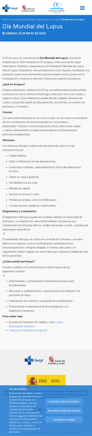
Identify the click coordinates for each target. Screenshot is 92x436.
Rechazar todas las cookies (64, 410)
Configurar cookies (64, 419)
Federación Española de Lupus (28, 330)
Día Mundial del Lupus (72, 19)
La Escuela (15, 19)
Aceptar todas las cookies (64, 401)
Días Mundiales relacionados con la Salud (41, 19)
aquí (20, 415)
